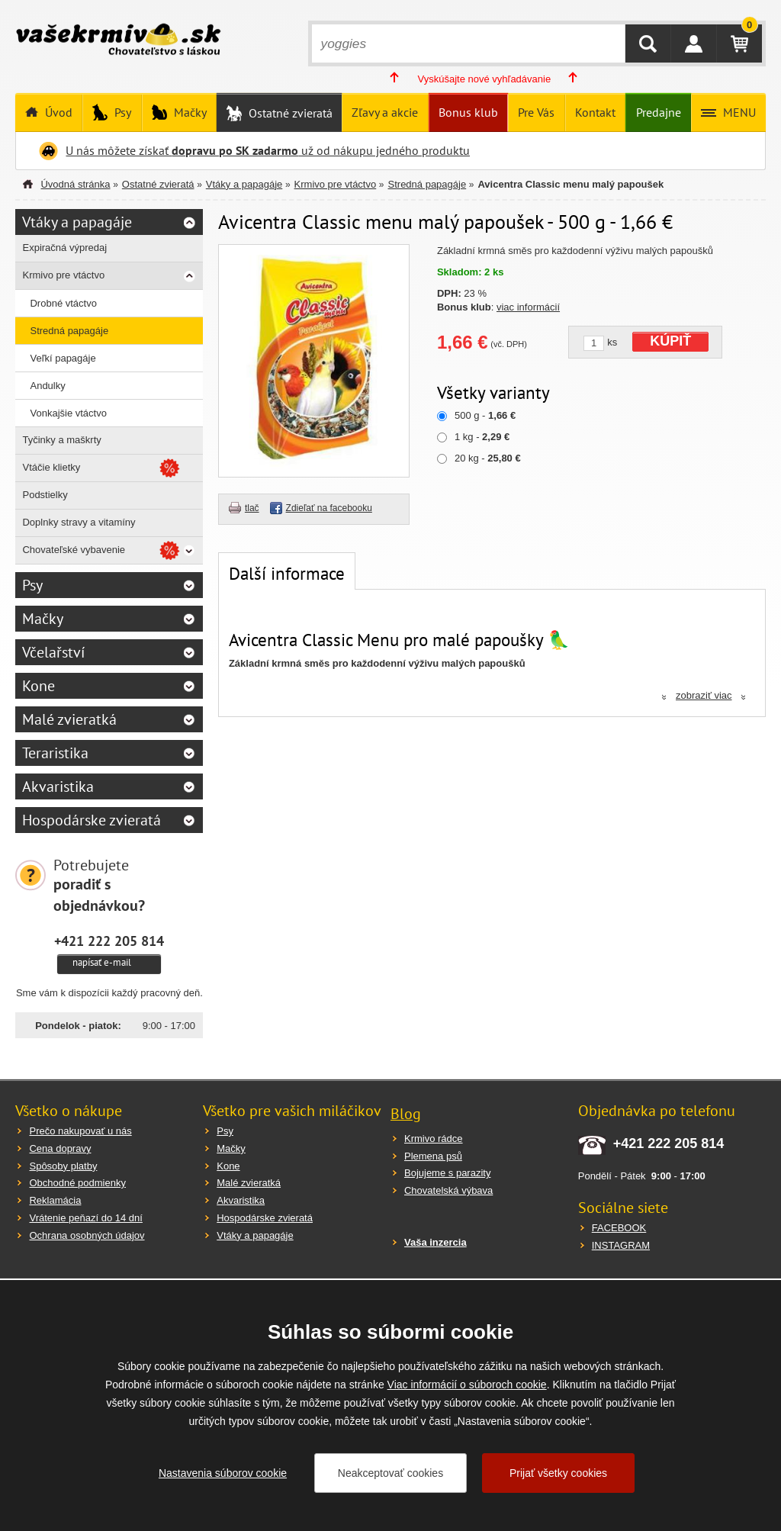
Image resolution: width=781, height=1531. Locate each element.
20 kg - (488, 458)
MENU (738, 112)
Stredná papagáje (427, 184)
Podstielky (44, 494)
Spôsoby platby (63, 1166)
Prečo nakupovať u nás (80, 1131)
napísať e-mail (101, 962)
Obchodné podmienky (77, 1182)
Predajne (658, 112)
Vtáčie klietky (51, 467)
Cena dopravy (60, 1148)
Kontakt (595, 112)
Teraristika (55, 753)
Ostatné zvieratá (289, 113)
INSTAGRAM (621, 1245)
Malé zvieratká (69, 719)
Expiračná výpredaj (64, 247)
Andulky (47, 385)
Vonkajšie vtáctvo (68, 413)
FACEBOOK (619, 1227)
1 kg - (482, 436)
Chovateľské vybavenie (73, 549)
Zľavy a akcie (385, 112)
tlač (252, 508)
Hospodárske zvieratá (91, 820)
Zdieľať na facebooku (329, 508)
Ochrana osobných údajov (86, 1235)
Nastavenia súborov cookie (223, 1473)
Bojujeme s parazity (447, 1173)
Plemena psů (433, 1156)
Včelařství (53, 652)
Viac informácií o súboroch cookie (467, 1384)
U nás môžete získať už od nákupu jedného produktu (268, 150)
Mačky (189, 112)
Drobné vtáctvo (63, 303)
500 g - (485, 415)
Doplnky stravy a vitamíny (78, 522)
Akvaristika (58, 786)
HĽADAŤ (647, 43)
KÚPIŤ (670, 341)
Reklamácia (55, 1200)
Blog (405, 1114)
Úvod (57, 112)
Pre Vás (536, 112)
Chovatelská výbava (448, 1190)
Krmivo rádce (433, 1138)
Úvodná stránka (75, 184)
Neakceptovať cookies (390, 1473)
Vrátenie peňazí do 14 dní (85, 1218)
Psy (121, 112)
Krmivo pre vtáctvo (335, 184)
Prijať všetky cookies (558, 1473)
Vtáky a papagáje (244, 184)
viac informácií (528, 307)
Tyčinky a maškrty (61, 439)
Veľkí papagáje (62, 358)
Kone (38, 686)
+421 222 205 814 (109, 940)
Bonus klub (468, 112)
